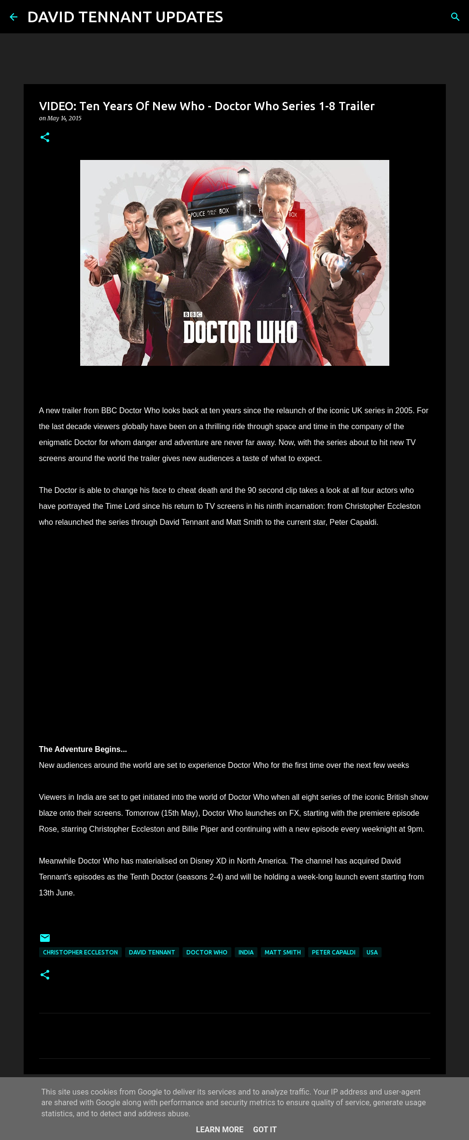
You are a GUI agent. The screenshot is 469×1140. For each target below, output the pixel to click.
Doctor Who (206, 952)
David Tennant (152, 952)
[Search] (236, 17)
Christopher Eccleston (80, 952)
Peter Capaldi (333, 952)
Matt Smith (283, 952)
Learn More (219, 1129)
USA (372, 952)
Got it (265, 1129)
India (246, 952)
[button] (45, 137)
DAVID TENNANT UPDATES (125, 16)
